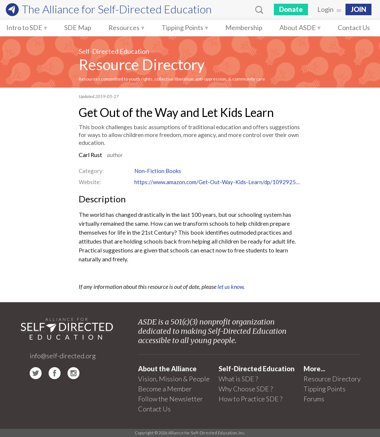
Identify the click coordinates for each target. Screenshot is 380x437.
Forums (314, 399)
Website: (90, 182)
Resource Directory (141, 65)
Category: (91, 170)
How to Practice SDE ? (250, 399)
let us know (230, 286)
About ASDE (297, 27)
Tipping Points (182, 27)
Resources (124, 27)
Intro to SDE (24, 27)
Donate (291, 9)
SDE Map (77, 27)
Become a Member (165, 389)
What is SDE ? (238, 379)
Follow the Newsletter (170, 399)
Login (325, 9)
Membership (243, 27)
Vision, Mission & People (174, 379)
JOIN (358, 9)
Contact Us (354, 27)
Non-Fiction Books (157, 170)
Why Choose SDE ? (246, 389)
